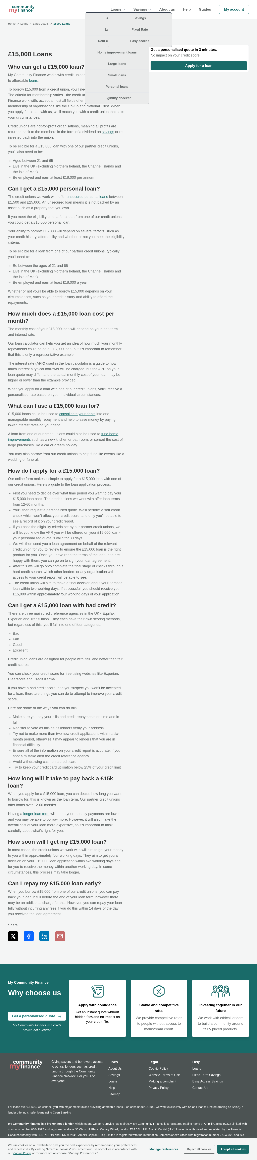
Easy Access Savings (207, 1081)
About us (167, 9)
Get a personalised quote (37, 1016)
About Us (115, 1068)
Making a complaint (162, 1081)
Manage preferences (163, 1149)
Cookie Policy (22, 1153)
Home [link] (11, 23)
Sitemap (114, 1094)
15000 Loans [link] (61, 23)
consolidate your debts (77, 414)
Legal (153, 1062)
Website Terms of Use (164, 1075)
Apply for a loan (198, 66)
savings (108, 132)
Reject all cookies (199, 1149)
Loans (112, 1081)
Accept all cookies (233, 1149)
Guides (205, 9)
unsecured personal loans (87, 197)
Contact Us (200, 1087)
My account (234, 9)
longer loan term (36, 814)
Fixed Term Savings (206, 1075)
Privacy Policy (159, 1087)
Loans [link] (24, 23)
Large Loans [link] (41, 23)
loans (33, 81)
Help (187, 9)
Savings (114, 1075)
